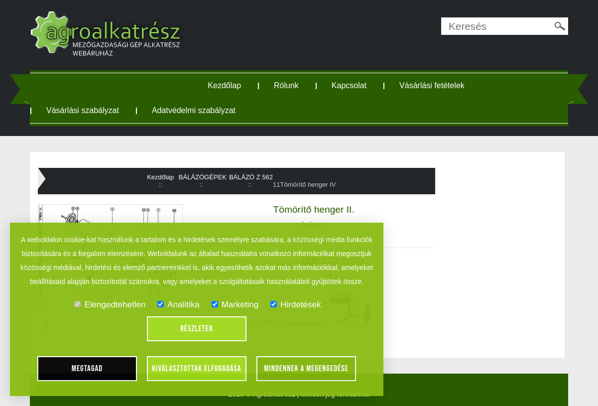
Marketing (235, 304)
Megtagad (87, 369)
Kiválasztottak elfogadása (196, 369)
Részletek (196, 329)
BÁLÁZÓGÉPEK (203, 177)
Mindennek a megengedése (306, 369)
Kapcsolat (349, 85)
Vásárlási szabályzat (82, 110)
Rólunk (286, 85)
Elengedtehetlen (109, 304)
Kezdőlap (224, 85)
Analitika (178, 304)
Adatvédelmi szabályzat (194, 110)
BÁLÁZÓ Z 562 (251, 177)
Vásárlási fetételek (432, 85)
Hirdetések (295, 304)
